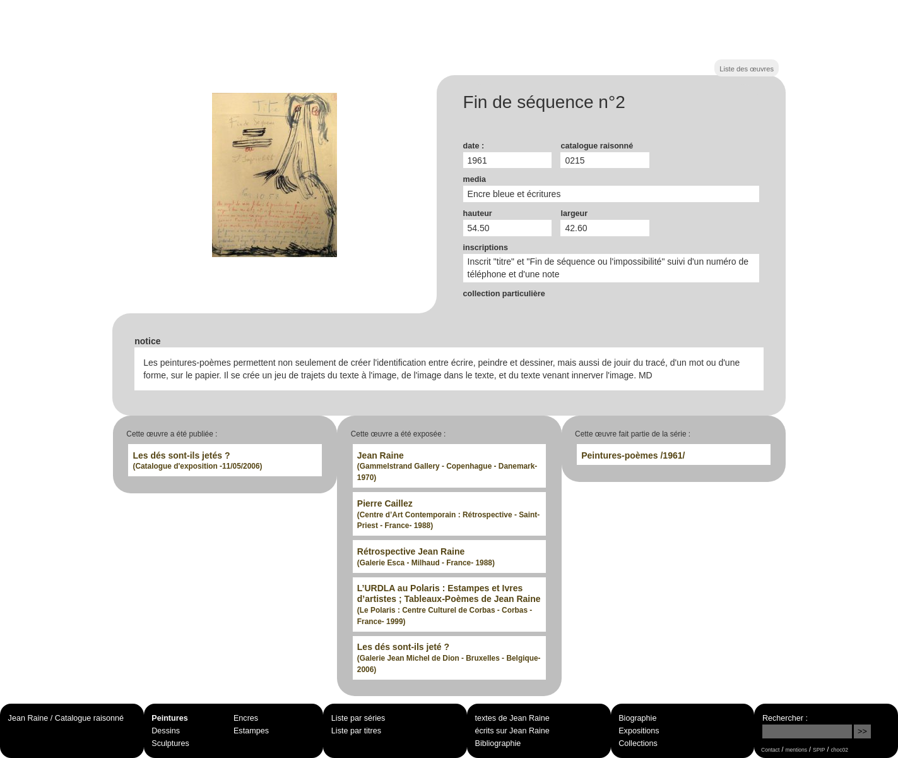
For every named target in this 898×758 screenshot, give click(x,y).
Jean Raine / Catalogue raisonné (66, 718)
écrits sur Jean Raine (512, 730)
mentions (796, 750)
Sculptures (170, 743)
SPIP (819, 750)
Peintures (169, 718)
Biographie (637, 718)
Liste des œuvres (746, 69)
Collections (638, 743)
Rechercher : (785, 718)
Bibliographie (498, 743)
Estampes (251, 730)
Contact (770, 750)
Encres (245, 718)
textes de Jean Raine (512, 718)
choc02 (839, 750)
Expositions (638, 730)
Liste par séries (358, 718)
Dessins (165, 730)
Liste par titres (356, 730)
